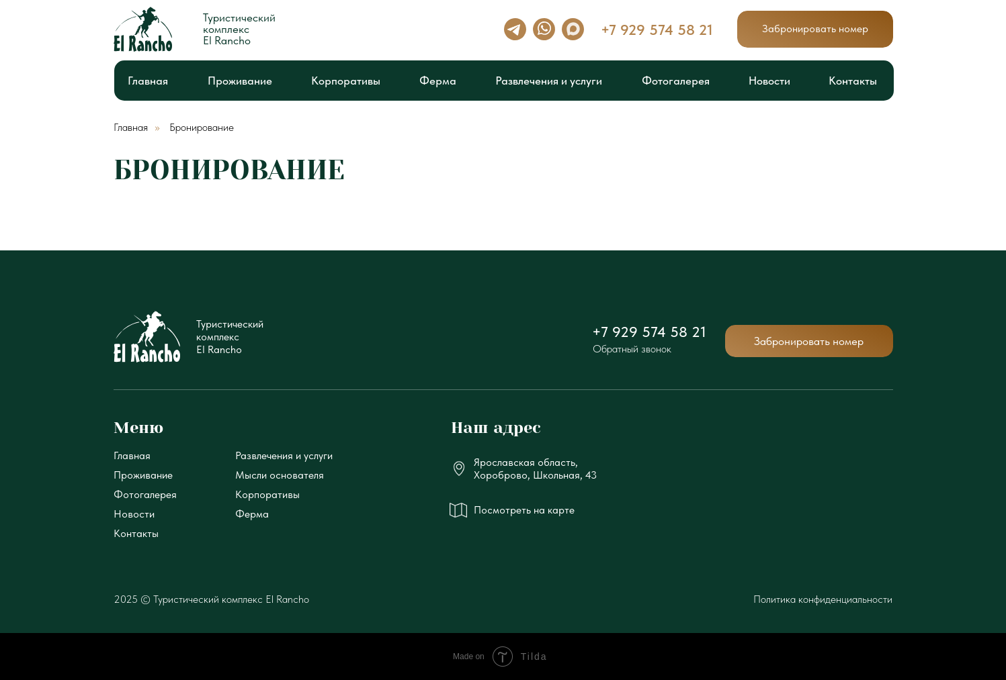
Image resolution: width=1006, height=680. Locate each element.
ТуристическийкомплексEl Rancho (229, 337)
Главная (131, 127)
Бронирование (201, 127)
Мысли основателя (279, 475)
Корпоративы (267, 494)
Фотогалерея (145, 494)
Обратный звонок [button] (632, 348)
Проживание (143, 475)
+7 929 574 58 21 (649, 331)
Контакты (136, 533)
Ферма (252, 513)
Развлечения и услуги (284, 455)
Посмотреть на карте (524, 509)
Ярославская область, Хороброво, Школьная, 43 (535, 468)
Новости (134, 513)
